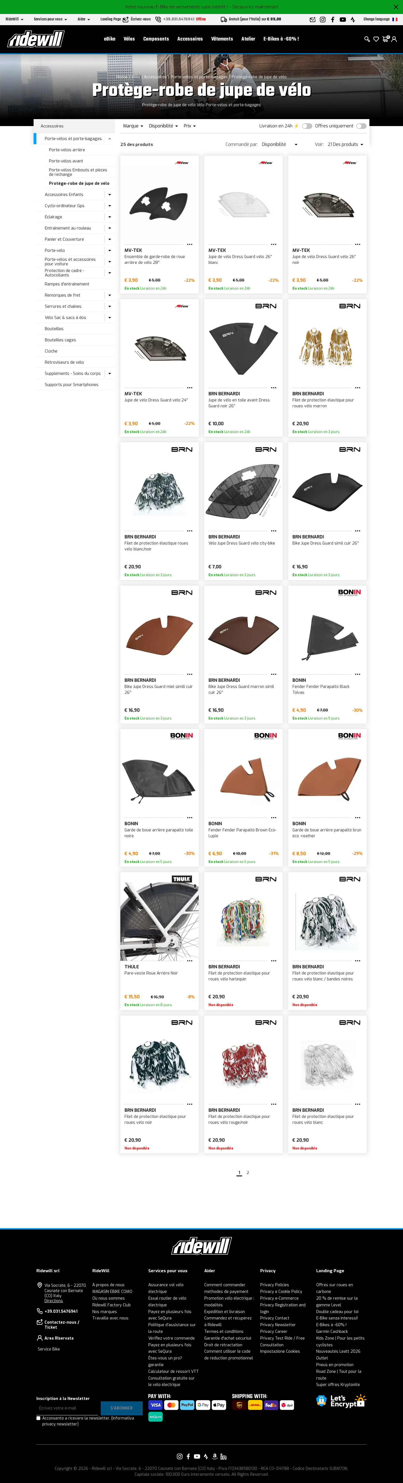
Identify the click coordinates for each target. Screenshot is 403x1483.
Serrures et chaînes (63, 306)
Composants (156, 39)
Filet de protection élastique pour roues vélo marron (323, 403)
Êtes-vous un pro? (165, 1358)
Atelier (248, 39)
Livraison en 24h (275, 126)
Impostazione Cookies (280, 1351)
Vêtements (222, 39)
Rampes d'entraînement (67, 284)
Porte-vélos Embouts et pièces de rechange (78, 172)
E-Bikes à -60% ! (281, 39)
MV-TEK (133, 250)
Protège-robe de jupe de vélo (259, 77)
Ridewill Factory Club (111, 1305)
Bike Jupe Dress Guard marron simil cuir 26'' (241, 689)
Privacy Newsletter (278, 1325)
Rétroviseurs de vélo (64, 362)
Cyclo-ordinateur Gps (65, 206)
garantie (156, 1365)
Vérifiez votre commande (171, 1338)
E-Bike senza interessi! (337, 1318)
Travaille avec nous (110, 1318)
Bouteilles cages (60, 340)
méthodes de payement (226, 1291)
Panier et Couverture (64, 239)
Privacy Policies (274, 1285)
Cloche (51, 351)
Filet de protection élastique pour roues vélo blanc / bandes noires (323, 976)
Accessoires (190, 39)
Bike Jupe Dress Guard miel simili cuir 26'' (159, 689)
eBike (109, 39)
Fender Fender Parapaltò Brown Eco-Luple (242, 833)
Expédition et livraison (224, 1311)
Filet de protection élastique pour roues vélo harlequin (239, 976)
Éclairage (53, 217)
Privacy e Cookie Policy (281, 1291)
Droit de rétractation (223, 1345)
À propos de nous (108, 1285)
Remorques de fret (62, 295)
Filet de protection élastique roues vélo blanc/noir (156, 546)
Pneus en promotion (334, 1365)
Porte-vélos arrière (67, 150)
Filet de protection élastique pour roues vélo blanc (323, 1119)
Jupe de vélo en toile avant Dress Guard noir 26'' (239, 403)
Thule (132, 967)
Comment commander (224, 1285)
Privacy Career (273, 1331)
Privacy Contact (274, 1318)
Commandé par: (242, 144)
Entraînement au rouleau (68, 228)
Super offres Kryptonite (338, 1384)
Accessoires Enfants (64, 194)
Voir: (319, 144)
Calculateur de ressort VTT (173, 1371)
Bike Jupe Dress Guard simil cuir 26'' (325, 543)
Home (122, 77)
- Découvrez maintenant (253, 7)
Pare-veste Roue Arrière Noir (151, 973)
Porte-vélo (55, 250)
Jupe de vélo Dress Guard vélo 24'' (156, 400)
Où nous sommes (108, 1298)
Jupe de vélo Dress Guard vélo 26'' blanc (240, 259)
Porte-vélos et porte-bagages (199, 77)
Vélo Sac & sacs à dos (65, 317)
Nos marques (104, 1311)
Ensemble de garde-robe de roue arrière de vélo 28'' (155, 259)
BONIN (299, 680)
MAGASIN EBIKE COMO (112, 1291)
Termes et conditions (223, 1331)
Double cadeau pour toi (337, 1311)
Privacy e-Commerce (279, 1298)
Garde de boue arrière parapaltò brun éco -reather (326, 833)
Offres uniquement (334, 126)
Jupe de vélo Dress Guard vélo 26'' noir (324, 259)
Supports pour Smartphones (72, 384)
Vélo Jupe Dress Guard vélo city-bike (241, 543)
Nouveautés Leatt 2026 (338, 1351)
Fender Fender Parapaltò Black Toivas (321, 689)
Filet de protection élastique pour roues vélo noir (155, 1119)
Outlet (322, 1358)
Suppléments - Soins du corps (73, 373)
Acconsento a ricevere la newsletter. (88, 1421)
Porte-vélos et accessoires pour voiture (70, 262)
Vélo (136, 77)
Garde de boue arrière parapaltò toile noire (159, 833)
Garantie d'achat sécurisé (227, 1338)
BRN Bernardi (224, 394)
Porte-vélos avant (66, 161)
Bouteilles (54, 329)
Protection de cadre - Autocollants (64, 273)
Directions (53, 1301)
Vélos (129, 39)
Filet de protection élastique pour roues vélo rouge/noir (239, 1119)
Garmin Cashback (332, 1331)
